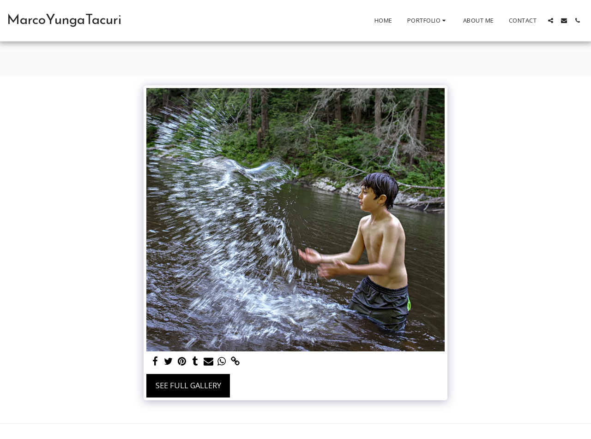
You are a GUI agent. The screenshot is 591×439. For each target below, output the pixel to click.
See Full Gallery (188, 385)
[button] (427, 21)
